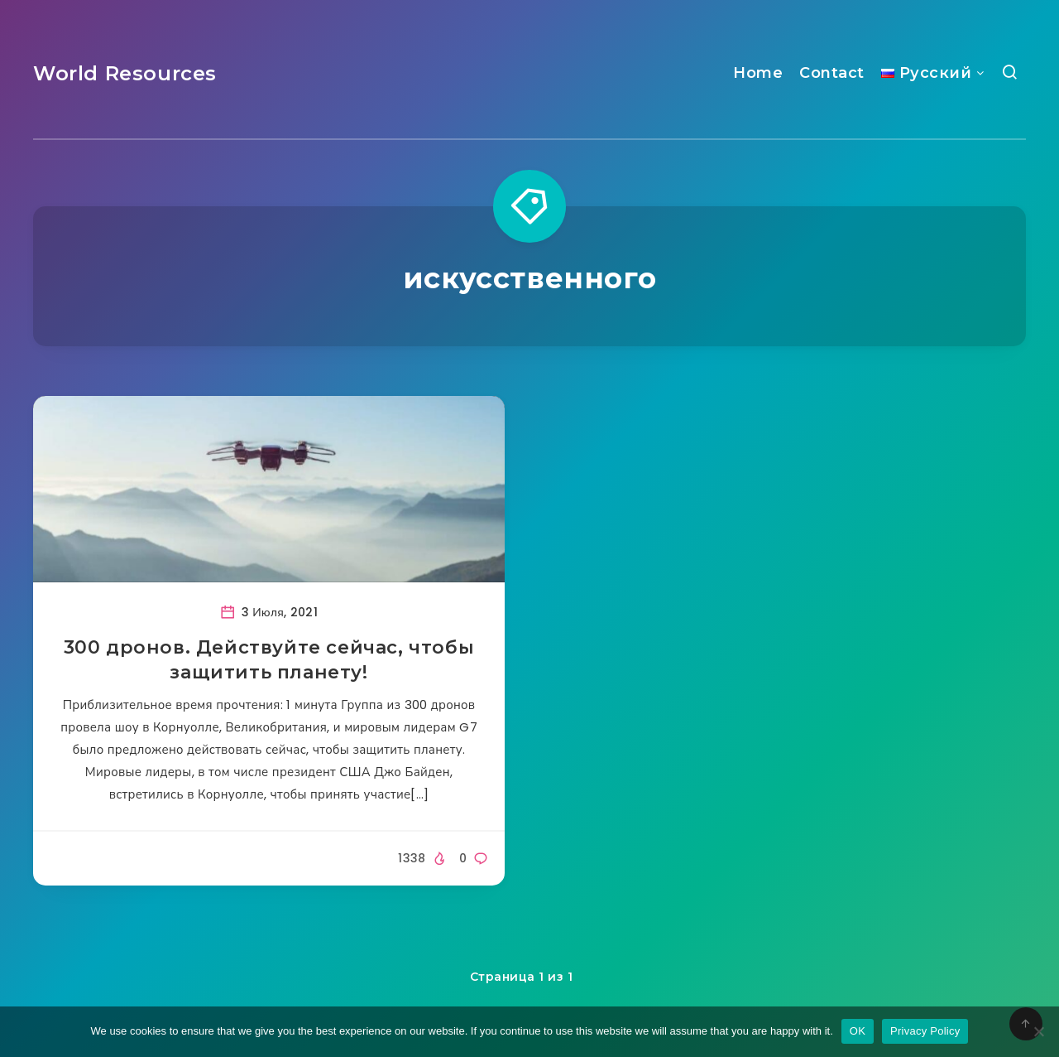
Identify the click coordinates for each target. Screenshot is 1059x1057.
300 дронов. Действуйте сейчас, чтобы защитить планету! (269, 659)
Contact (832, 73)
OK (857, 1031)
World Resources (125, 73)
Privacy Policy (925, 1031)
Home (758, 73)
